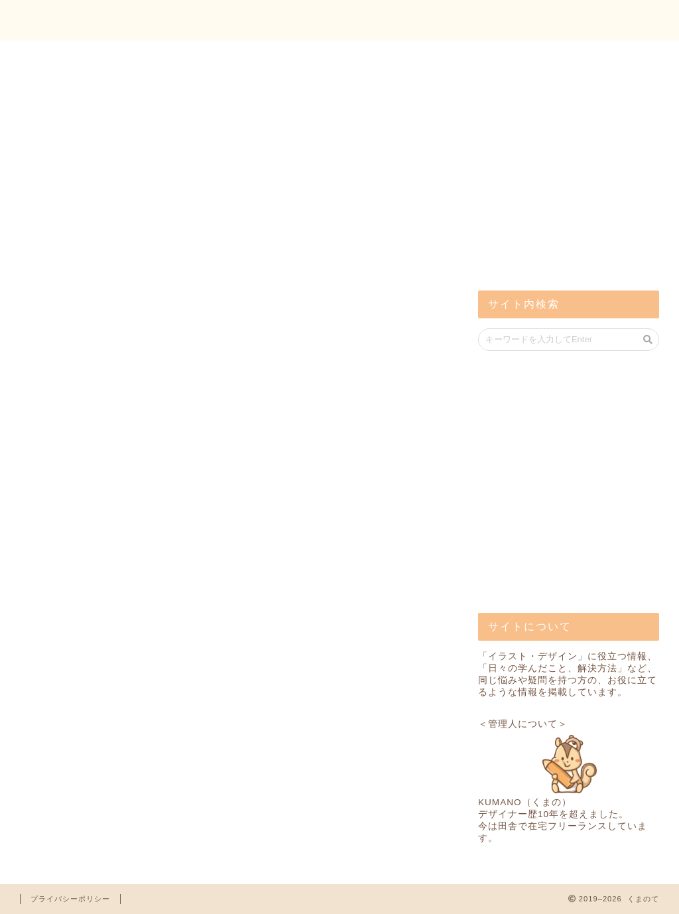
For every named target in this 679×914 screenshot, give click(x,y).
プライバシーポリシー (70, 899)
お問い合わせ (613, 20)
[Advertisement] (577, 172)
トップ (526, 20)
